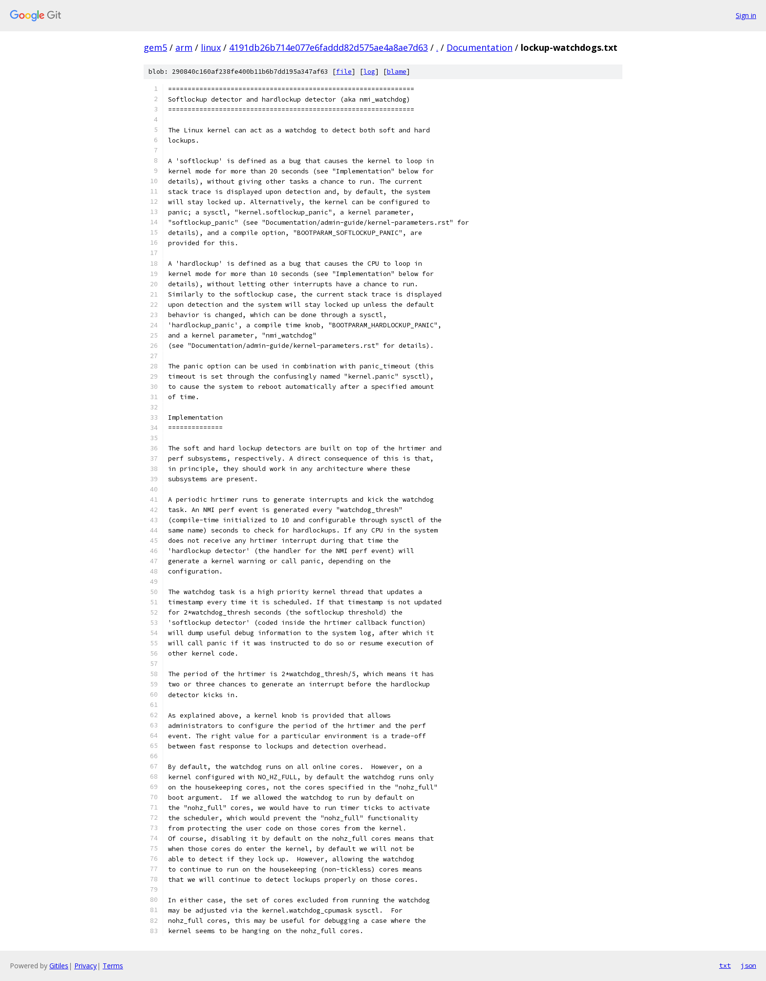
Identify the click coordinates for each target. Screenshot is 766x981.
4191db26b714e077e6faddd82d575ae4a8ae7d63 (328, 47)
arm (183, 47)
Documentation (479, 47)
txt (725, 965)
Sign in (746, 15)
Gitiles (58, 965)
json (748, 965)
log (369, 71)
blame (396, 71)
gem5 (155, 47)
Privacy (85, 965)
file (344, 71)
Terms (113, 965)
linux (211, 47)
